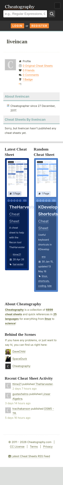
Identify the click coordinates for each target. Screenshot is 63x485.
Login (17, 25)
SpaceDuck (19, 358)
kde (49, 285)
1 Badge (28, 79)
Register (39, 25)
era (44, 256)
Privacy (48, 446)
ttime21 (17, 254)
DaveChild (18, 351)
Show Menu (57, 5)
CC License (17, 446)
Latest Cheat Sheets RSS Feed (29, 456)
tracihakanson (21, 408)
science (10, 323)
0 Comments (31, 75)
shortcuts (43, 281)
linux (44, 276)
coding (42, 285)
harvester (18, 264)
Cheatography (14, 309)
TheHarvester (44, 384)
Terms (34, 446)
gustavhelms (20, 394)
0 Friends (29, 70)
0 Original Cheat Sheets (38, 65)
